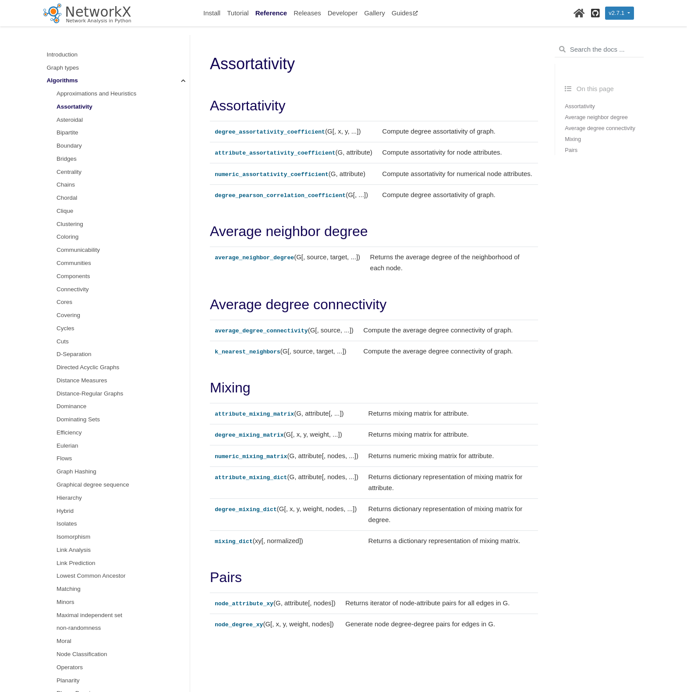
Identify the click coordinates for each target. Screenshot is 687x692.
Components (73, 276)
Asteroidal (70, 120)
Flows (64, 458)
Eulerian (67, 445)
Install (211, 13)
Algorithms (62, 80)
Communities (74, 263)
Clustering (70, 224)
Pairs (571, 150)
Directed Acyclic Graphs (88, 367)
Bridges (67, 158)
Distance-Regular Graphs (90, 393)
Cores (64, 302)
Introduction (62, 54)
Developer (343, 13)
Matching (69, 589)
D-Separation (74, 354)
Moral (64, 641)
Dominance (71, 406)
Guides (405, 13)
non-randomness (79, 628)
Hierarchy (69, 497)
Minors (65, 602)
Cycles (65, 328)
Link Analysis (74, 550)
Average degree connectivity (600, 128)
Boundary (69, 145)
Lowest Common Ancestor (91, 575)
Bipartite (67, 132)
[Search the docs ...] (599, 49)
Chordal (67, 197)
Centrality (69, 172)
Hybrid (65, 511)
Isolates (67, 523)
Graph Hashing (76, 471)
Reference (271, 13)
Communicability (78, 250)
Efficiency (69, 432)
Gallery (374, 13)
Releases (307, 13)
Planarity (68, 680)
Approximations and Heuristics (96, 93)
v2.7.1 (617, 13)
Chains (66, 184)
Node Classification (82, 654)
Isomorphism (73, 536)
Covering (68, 315)
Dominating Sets (78, 419)
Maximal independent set (89, 615)
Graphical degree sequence (93, 484)
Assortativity (74, 106)
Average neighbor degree (596, 117)
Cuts (63, 341)
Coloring (67, 236)
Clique (65, 211)
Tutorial (237, 13)
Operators (70, 667)
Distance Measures (82, 380)
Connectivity (73, 289)
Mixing (573, 139)
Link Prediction (76, 563)
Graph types (63, 67)
